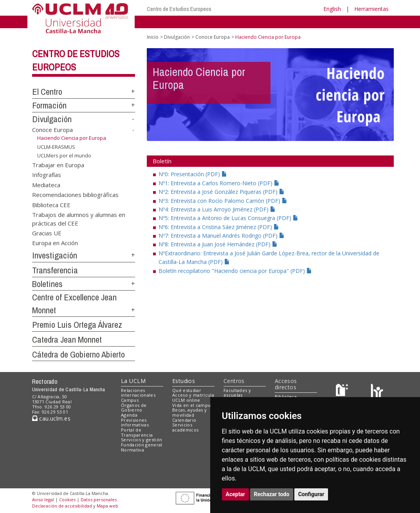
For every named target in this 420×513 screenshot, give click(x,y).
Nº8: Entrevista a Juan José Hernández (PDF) (218, 244)
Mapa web (107, 506)
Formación (49, 105)
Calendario (184, 420)
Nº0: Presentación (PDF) (193, 174)
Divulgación (52, 119)
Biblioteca (286, 396)
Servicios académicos (185, 427)
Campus (130, 400)
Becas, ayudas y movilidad (189, 412)
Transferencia (55, 270)
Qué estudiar (186, 390)
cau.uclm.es (51, 418)
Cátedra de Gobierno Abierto (78, 354)
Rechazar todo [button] (272, 494)
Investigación (54, 255)
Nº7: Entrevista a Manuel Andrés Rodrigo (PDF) (222, 235)
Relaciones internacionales (138, 392)
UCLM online (186, 400)
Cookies (67, 499)
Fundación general (141, 445)
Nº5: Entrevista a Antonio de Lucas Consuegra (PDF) (228, 218)
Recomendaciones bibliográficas (75, 195)
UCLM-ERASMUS (56, 146)
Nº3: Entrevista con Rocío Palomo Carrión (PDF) (223, 200)
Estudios (183, 381)
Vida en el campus (192, 405)
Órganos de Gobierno (133, 407)
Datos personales (99, 499)
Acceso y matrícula (193, 395)
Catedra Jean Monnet (67, 339)
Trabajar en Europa (58, 165)
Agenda (129, 415)
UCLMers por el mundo (64, 155)
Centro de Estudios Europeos (179, 9)
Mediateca (46, 184)
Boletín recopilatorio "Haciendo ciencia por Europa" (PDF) (235, 271)
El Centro (47, 92)
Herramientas (371, 9)
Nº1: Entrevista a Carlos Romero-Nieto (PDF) (219, 183)
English (332, 9)
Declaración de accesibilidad (62, 506)
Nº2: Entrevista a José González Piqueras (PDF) (222, 191)
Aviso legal (43, 499)
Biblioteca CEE (51, 204)
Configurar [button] (311, 494)
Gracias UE (46, 233)
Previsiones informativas (135, 422)
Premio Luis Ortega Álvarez (77, 325)
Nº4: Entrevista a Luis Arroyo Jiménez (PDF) (217, 209)
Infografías (46, 175)
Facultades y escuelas (237, 392)
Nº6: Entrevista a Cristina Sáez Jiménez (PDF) (219, 227)
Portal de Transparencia (137, 432)
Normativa (132, 450)
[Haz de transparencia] (343, 392)
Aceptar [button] (235, 494)
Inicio (153, 37)
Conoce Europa (52, 130)
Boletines (47, 284)
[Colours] (377, 392)
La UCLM (133, 381)
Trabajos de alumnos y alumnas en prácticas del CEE (78, 219)
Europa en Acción (55, 243)
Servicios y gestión (141, 440)
